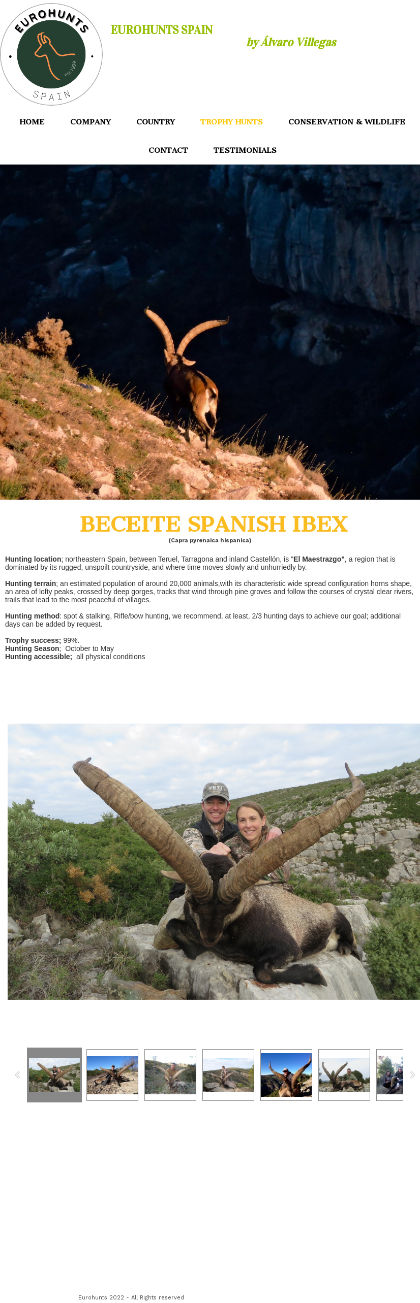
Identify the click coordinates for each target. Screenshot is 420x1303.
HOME (32, 121)
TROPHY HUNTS (231, 121)
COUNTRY (155, 121)
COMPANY (90, 121)
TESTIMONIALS (245, 150)
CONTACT (168, 150)
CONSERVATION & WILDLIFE (346, 121)
